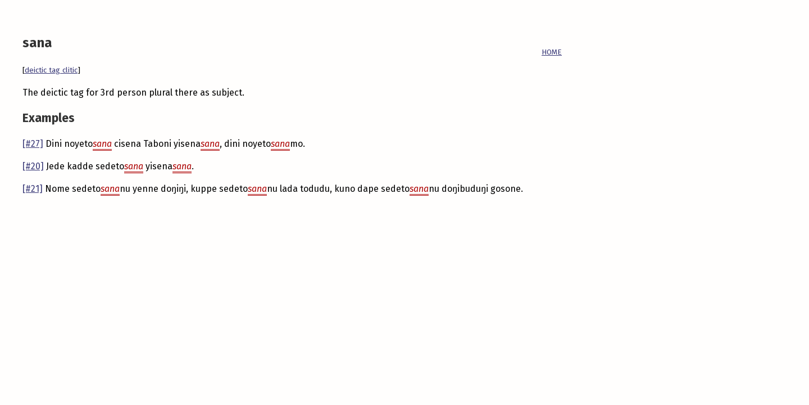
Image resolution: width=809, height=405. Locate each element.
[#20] (33, 166)
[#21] (32, 188)
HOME (552, 52)
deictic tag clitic (51, 70)
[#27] (32, 143)
